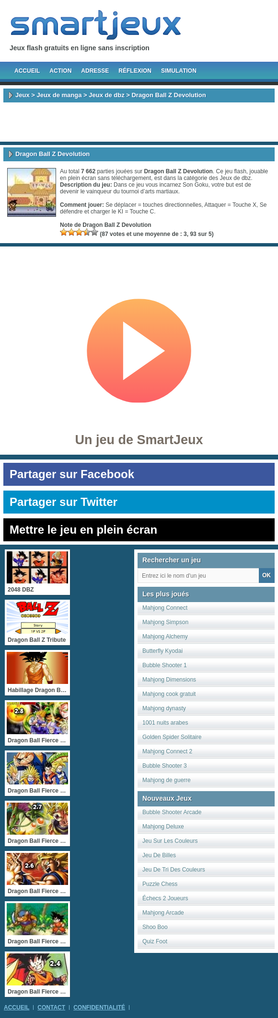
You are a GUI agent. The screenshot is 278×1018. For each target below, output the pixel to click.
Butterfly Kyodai (162, 651)
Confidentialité (99, 1007)
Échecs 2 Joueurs (165, 898)
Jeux (22, 95)
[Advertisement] (139, 122)
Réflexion (134, 70)
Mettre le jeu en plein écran (83, 529)
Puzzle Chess (159, 884)
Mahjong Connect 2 (167, 751)
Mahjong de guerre (166, 780)
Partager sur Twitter (63, 501)
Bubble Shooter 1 (164, 665)
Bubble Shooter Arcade (171, 812)
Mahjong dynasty (164, 708)
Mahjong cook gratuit (169, 694)
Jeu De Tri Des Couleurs (173, 869)
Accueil (27, 70)
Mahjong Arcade (163, 912)
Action (60, 70)
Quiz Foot (154, 941)
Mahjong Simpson (165, 622)
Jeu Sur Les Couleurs (169, 841)
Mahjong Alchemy (165, 636)
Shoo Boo (155, 927)
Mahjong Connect (164, 607)
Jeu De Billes (159, 855)
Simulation (179, 70)
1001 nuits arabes (165, 722)
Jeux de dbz (106, 95)
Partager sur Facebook (72, 474)
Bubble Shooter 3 (164, 765)
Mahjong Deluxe (163, 826)
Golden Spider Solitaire (171, 737)
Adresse (95, 70)
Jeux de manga (58, 95)
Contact (51, 1007)
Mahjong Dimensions (169, 679)
